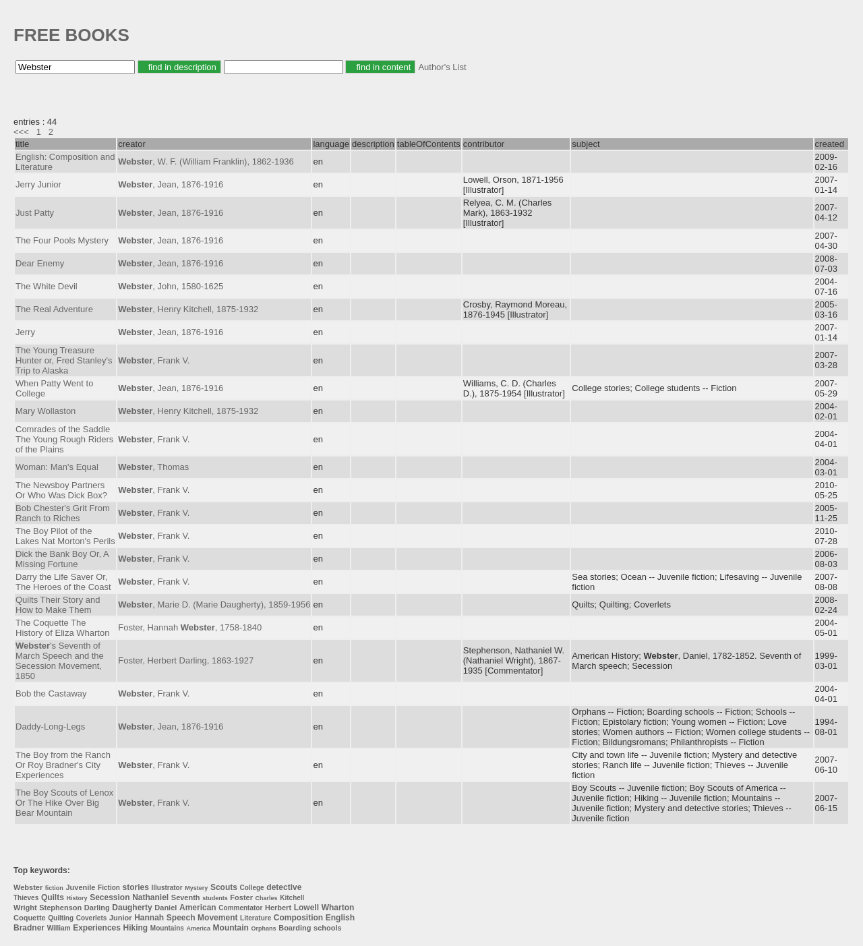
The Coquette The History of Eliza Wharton (62, 628)
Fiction (109, 887)
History (77, 898)
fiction (54, 888)
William (59, 928)
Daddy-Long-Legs (50, 726)
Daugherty (132, 907)
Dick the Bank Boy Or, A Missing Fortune (62, 559)
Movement (217, 917)
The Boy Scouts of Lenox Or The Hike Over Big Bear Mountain (64, 803)
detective (283, 887)
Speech (181, 917)
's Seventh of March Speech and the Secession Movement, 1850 (60, 661)
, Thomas (153, 467)
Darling (97, 908)
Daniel (165, 908)
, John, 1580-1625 (170, 286)
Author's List (442, 67)
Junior (120, 918)
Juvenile (80, 887)
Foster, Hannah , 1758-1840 (190, 627)
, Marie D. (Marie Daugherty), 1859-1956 (214, 604)
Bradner (28, 928)
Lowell (306, 907)
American (197, 907)
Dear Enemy (40, 263)
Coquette (29, 918)
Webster (27, 887)
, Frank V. (153, 360)
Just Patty (35, 213)
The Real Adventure (54, 309)
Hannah (149, 917)
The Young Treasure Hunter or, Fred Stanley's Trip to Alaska (64, 360)
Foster (241, 897)
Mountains (167, 928)
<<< (21, 132)
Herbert (278, 908)
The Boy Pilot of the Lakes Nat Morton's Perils (65, 536)
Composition (298, 917)
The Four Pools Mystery (62, 240)
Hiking (135, 928)
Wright (25, 908)
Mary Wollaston (46, 411)
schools (328, 928)
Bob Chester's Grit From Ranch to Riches (63, 513)
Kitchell (292, 897)
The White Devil (47, 286)
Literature (255, 918)
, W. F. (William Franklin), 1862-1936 (206, 161)
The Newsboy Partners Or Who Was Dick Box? (61, 490)
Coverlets (91, 918)
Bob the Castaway (51, 693)
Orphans (263, 928)
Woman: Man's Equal (57, 467)
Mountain (231, 928)
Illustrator (167, 887)
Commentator (240, 908)
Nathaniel (150, 897)
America (198, 928)
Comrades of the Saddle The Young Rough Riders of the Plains (64, 439)
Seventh (185, 897)
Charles (267, 898)
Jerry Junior (38, 184)
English (340, 917)
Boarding (294, 928)
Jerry (25, 332)
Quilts (52, 897)
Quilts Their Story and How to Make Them (58, 605)
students (215, 898)
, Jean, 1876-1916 (170, 184)
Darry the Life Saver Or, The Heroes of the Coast (63, 582)
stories (136, 887)
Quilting (60, 918)
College (252, 887)
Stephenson (60, 908)
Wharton (338, 907)
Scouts (223, 887)
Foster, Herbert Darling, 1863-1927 (186, 660)
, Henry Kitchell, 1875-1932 (188, 309)
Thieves (25, 897)
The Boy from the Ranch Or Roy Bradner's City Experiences (63, 765)
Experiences (97, 928)
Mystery (196, 888)
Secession (109, 897)
